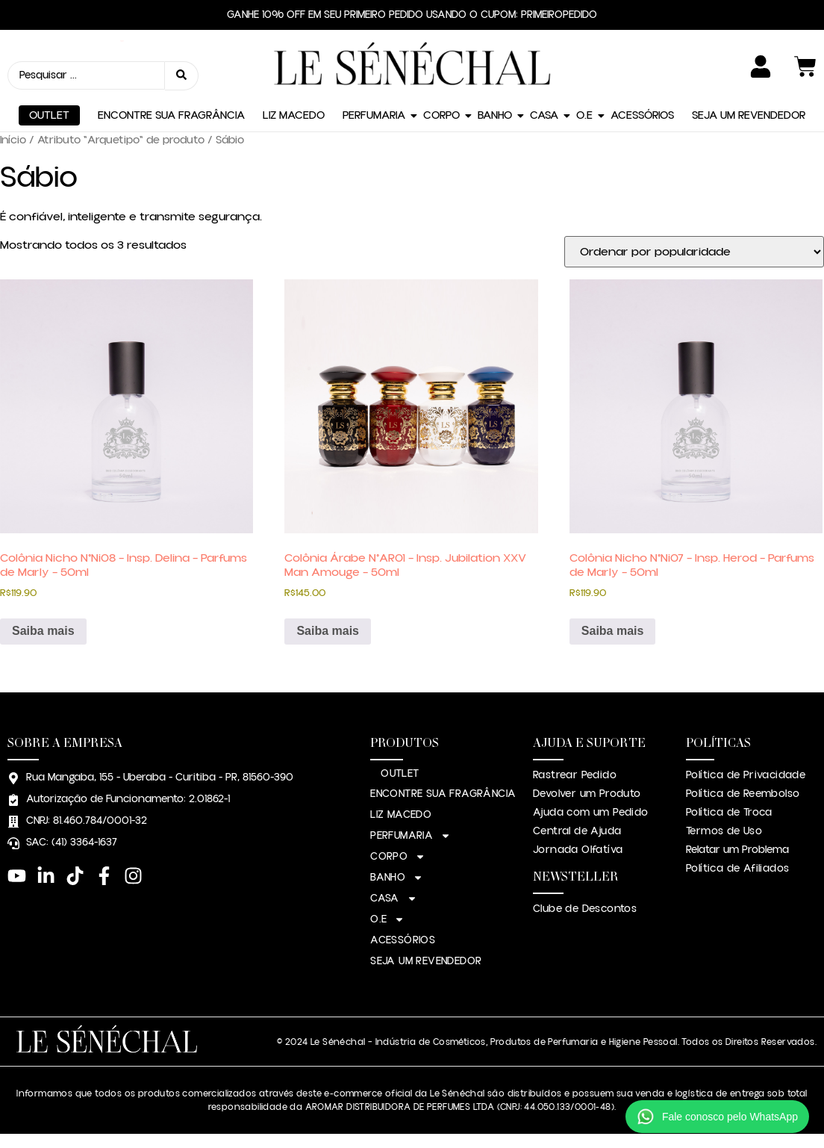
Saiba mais (43, 630)
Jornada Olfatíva (577, 850)
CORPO (441, 115)
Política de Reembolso (742, 793)
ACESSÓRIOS (642, 115)
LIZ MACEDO (294, 115)
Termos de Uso (724, 831)
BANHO (495, 115)
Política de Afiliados (737, 868)
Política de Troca (729, 812)
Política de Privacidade (745, 775)
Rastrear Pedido (575, 775)
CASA (544, 115)
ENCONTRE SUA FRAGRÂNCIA (171, 115)
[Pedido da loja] (694, 251)
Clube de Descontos (585, 909)
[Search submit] (182, 75)
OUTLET (49, 115)
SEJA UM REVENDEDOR (748, 115)
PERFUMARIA (374, 115)
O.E (584, 115)
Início (13, 140)
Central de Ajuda (577, 831)
